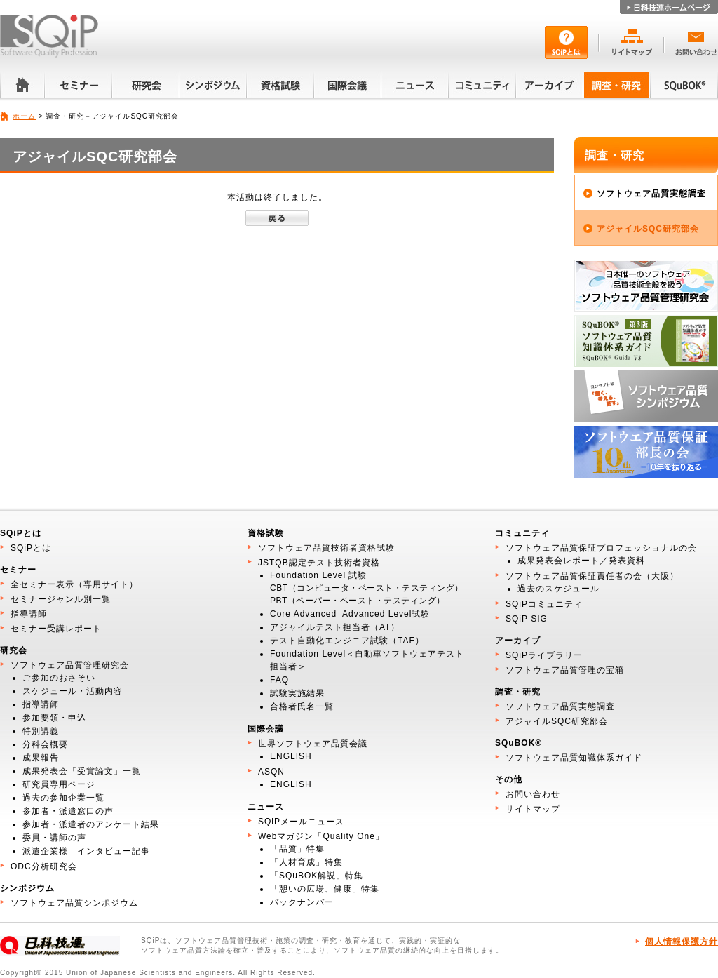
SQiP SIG (527, 619)
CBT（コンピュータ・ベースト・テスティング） (366, 588)
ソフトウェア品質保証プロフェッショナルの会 (601, 548)
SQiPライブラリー (544, 655)
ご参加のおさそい (58, 678)
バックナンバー (302, 902)
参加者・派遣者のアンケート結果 (90, 824)
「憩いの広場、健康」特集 (324, 889)
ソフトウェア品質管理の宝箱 (565, 670)
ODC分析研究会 (44, 866)
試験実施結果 (297, 693)
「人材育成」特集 (306, 862)
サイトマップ (533, 809)
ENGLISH (291, 756)
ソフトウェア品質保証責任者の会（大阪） (592, 576)
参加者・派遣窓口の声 (68, 811)
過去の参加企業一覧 (63, 798)
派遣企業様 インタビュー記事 (86, 851)
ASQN (271, 772)
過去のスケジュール (558, 589)
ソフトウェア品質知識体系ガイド (574, 758)
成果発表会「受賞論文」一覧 (81, 771)
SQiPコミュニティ (544, 604)
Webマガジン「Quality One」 (321, 836)
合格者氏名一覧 (302, 706)
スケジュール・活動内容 (72, 691)
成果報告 (40, 758)
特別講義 (40, 731)
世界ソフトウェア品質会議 (312, 744)
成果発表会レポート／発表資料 (581, 560)
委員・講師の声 (54, 838)
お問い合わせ (533, 794)
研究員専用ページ (58, 784)
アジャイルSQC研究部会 (648, 229)
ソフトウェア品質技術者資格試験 (326, 548)
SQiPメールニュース (301, 821)
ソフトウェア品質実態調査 (651, 194)
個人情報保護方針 (681, 941)
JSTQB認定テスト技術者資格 (319, 563)
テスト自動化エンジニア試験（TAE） (347, 640)
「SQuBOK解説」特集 (316, 875)
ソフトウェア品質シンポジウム (74, 903)
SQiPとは (31, 548)
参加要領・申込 (54, 718)
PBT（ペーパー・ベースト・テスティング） (357, 600)
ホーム (24, 116)
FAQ (279, 680)
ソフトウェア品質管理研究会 (70, 665)
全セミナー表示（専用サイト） (74, 584)
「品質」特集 (297, 849)
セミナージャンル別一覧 (61, 599)
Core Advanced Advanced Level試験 (350, 614)
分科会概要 (45, 744)
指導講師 (29, 614)
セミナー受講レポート (56, 629)
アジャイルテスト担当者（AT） (335, 627)
